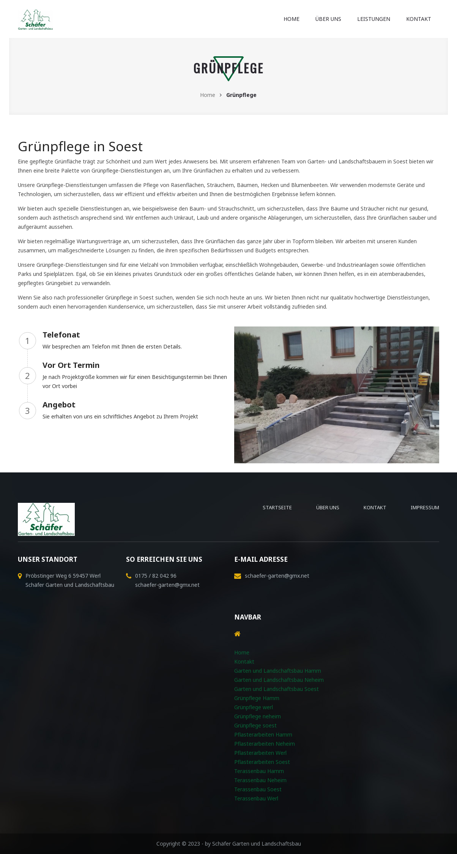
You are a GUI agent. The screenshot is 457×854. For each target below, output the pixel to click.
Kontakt (418, 18)
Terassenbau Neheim (260, 780)
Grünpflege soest (255, 725)
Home (291, 18)
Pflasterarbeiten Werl (260, 752)
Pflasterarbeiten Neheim (264, 743)
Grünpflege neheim (257, 716)
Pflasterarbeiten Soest (262, 761)
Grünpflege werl (253, 707)
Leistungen (373, 18)
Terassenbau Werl (256, 798)
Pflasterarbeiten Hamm (263, 734)
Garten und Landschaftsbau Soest (276, 688)
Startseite (277, 507)
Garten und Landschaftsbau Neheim (279, 679)
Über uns (328, 18)
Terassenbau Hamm (259, 771)
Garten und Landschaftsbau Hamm (277, 670)
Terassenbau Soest (258, 789)
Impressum (425, 507)
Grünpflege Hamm (256, 698)
